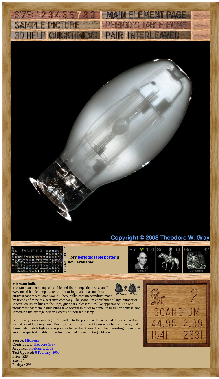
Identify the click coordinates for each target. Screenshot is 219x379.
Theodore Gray (44, 344)
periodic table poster (97, 257)
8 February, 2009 (41, 348)
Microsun (32, 340)
